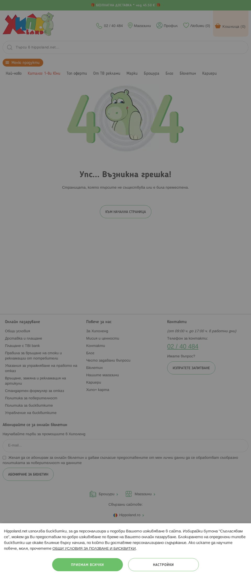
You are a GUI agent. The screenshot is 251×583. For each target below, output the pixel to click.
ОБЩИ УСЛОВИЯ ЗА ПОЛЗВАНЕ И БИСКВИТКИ (94, 549)
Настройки (163, 565)
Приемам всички (87, 565)
